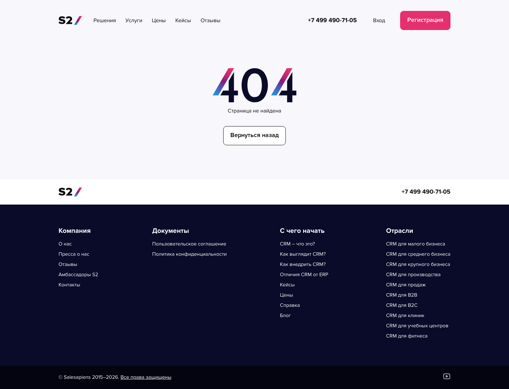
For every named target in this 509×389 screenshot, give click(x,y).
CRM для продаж (406, 285)
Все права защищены (145, 377)
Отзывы (68, 264)
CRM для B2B (401, 295)
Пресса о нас (74, 254)
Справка (290, 305)
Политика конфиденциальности (189, 254)
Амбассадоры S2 (78, 275)
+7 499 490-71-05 (425, 192)
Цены (286, 295)
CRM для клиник (405, 316)
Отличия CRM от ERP (304, 275)
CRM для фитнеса (407, 336)
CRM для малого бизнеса (415, 244)
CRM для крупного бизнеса (418, 264)
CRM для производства (413, 275)
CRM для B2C (401, 305)
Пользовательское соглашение (189, 244)
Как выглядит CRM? (303, 254)
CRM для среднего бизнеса (418, 254)
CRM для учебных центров (417, 326)
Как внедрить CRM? (303, 264)
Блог (285, 316)
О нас (65, 244)
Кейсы (287, 285)
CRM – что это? (297, 244)
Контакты (69, 285)
